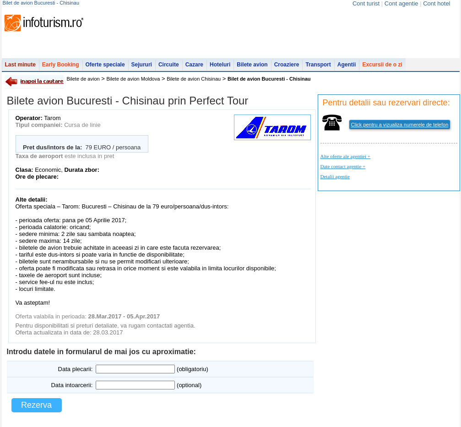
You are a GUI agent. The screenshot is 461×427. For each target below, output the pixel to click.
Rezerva (36, 405)
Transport (318, 64)
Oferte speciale (105, 64)
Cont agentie (401, 3)
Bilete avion (252, 64)
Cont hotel (436, 3)
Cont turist (366, 3)
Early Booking (60, 64)
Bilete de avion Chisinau (194, 79)
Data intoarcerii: (71, 385)
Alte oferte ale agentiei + (345, 156)
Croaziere (286, 64)
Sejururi (141, 64)
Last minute (20, 64)
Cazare (194, 64)
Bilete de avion (83, 79)
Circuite (168, 64)
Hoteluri (220, 64)
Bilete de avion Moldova (133, 79)
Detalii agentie (335, 176)
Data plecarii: (75, 369)
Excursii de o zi (382, 64)
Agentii (346, 64)
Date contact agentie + (343, 166)
